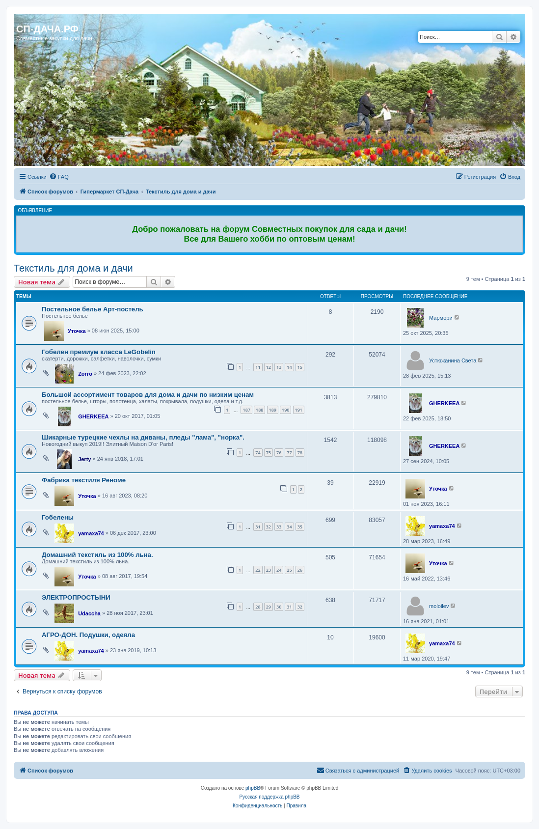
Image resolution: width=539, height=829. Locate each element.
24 (278, 570)
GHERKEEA (93, 416)
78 (299, 452)
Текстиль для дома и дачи (73, 268)
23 (268, 570)
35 (299, 527)
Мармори (440, 318)
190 (285, 410)
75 (268, 452)
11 (257, 367)
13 (278, 367)
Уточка (77, 331)
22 (257, 570)
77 (289, 452)
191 (298, 410)
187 (246, 410)
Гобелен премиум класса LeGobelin (99, 352)
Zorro (85, 374)
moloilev (439, 606)
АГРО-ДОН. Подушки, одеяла (88, 634)
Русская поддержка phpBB (269, 797)
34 (289, 527)
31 (257, 527)
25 (289, 570)
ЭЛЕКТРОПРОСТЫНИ (76, 597)
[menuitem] (59, 177)
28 (257, 607)
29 (268, 607)
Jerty (84, 459)
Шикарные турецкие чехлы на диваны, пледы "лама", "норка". (143, 437)
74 (257, 452)
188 (259, 410)
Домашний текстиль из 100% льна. (97, 554)
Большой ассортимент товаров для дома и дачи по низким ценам (148, 394)
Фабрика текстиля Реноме (84, 480)
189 (272, 410)
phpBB (252, 788)
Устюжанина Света (452, 360)
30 (278, 607)
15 (299, 367)
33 (278, 527)
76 (278, 452)
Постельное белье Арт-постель (92, 309)
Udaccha (89, 613)
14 (289, 367)
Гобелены (58, 517)
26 (299, 570)
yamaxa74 (91, 533)
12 (268, 367)
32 (268, 527)
